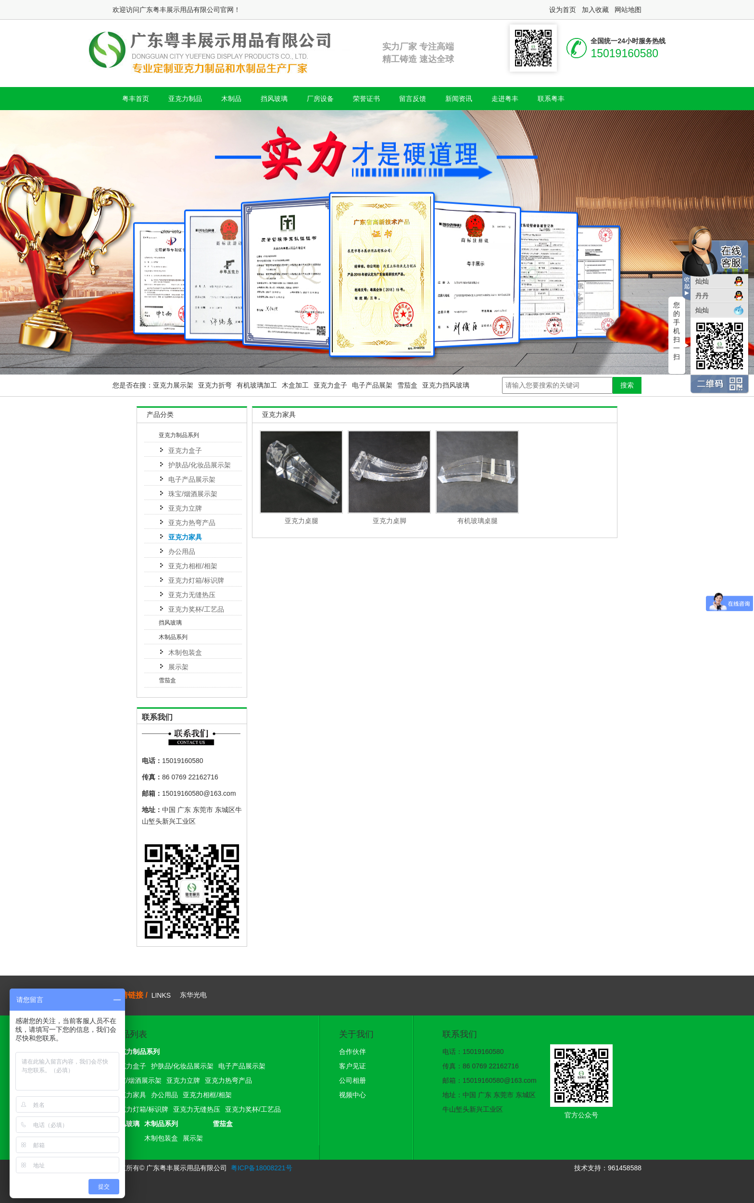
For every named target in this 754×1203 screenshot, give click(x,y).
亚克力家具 (185, 537)
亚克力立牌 (185, 508)
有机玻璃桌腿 (477, 521)
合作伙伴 (352, 1051)
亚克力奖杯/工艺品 (196, 609)
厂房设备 (320, 98)
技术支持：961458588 (607, 1168)
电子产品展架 (372, 385)
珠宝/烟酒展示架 (192, 494)
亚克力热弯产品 (191, 522)
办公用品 (181, 551)
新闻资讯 (458, 98)
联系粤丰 (551, 98)
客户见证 (352, 1066)
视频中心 (352, 1095)
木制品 (231, 98)
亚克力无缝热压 (191, 595)
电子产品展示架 (191, 479)
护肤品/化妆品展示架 (199, 465)
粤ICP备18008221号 (261, 1168)
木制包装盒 (185, 652)
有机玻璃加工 (257, 385)
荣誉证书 (366, 98)
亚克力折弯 (215, 385)
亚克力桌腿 (301, 521)
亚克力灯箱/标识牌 (196, 580)
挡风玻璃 (274, 98)
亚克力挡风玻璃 (445, 385)
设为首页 (562, 9)
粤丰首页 (135, 98)
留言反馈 (412, 98)
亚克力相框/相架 (192, 566)
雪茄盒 (407, 385)
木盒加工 (295, 385)
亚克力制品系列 (179, 435)
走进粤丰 (504, 98)
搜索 (627, 385)
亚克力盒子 (330, 385)
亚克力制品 (185, 98)
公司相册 (352, 1080)
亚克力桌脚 (389, 521)
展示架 (178, 667)
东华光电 (193, 995)
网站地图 (628, 9)
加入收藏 (595, 9)
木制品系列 (173, 637)
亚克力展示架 (173, 385)
